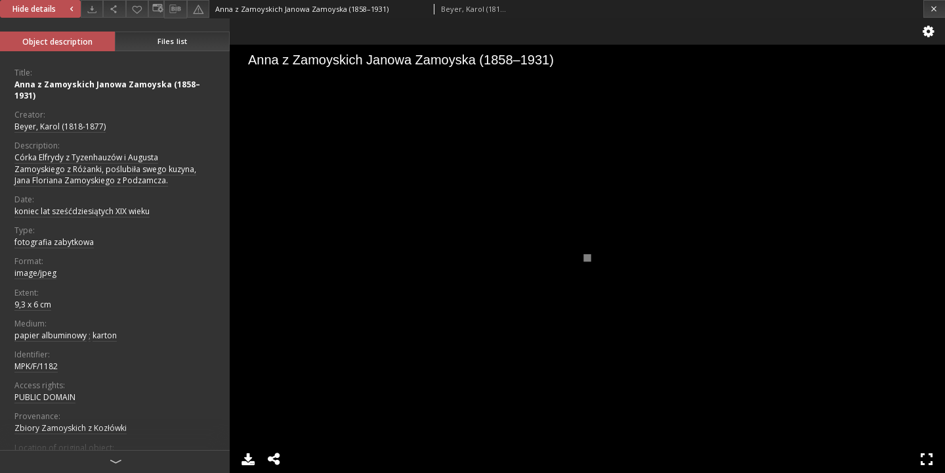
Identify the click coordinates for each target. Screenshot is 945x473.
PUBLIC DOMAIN (44, 397)
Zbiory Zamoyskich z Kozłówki (70, 428)
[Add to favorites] (137, 9)
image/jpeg (35, 273)
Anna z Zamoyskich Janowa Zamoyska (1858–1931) (107, 90)
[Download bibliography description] (175, 9)
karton (105, 335)
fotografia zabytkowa (54, 242)
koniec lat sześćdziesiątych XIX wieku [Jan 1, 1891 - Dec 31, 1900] (82, 211)
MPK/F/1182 (36, 366)
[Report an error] (198, 9)
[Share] (114, 9)
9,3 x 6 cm (32, 304)
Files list (172, 41)
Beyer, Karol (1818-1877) (60, 126)
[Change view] (156, 9)
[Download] (92, 9)
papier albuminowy (50, 335)
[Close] (934, 9)
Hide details (44, 8)
